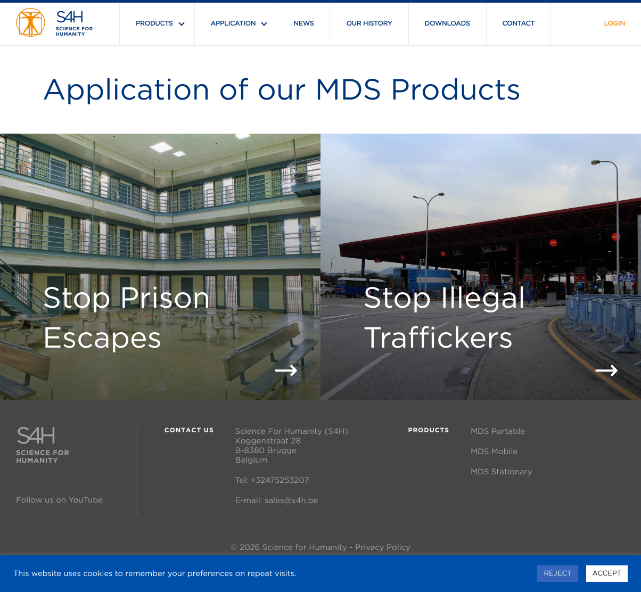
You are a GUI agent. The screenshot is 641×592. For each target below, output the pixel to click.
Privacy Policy (382, 547)
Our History (369, 23)
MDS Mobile (494, 451)
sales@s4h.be (291, 500)
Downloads (447, 23)
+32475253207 (280, 479)
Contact (519, 23)
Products (154, 23)
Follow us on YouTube (59, 499)
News (303, 23)
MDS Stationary (501, 471)
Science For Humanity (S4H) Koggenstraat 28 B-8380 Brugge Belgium (291, 445)
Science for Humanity (304, 547)
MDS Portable (498, 430)
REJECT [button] (557, 573)
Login (614, 23)
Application (233, 23)
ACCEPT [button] (607, 573)
